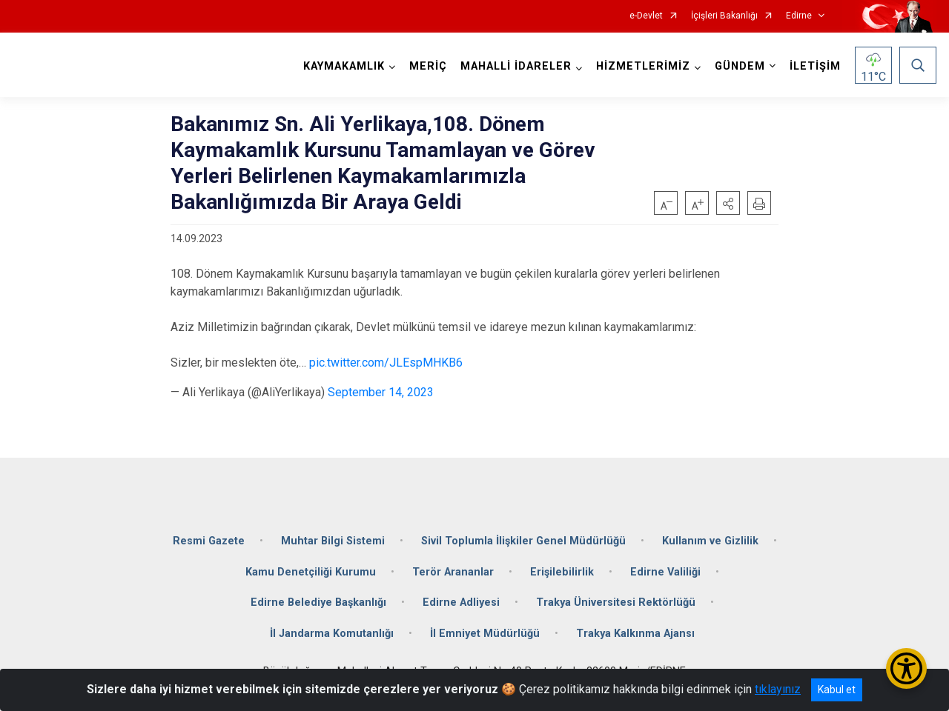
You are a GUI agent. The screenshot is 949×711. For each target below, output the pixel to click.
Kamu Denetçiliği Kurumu (310, 572)
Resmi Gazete (209, 541)
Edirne (799, 16)
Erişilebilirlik (562, 572)
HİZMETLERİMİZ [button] (643, 66)
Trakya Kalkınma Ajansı (635, 633)
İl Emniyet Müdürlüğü (485, 633)
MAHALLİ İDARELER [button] (516, 66)
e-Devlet (646, 16)
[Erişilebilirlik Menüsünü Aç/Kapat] (906, 668)
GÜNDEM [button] (740, 66)
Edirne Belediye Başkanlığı (318, 602)
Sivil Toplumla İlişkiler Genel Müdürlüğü (523, 541)
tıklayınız (778, 689)
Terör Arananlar (453, 572)
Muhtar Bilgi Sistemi (333, 541)
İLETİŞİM (815, 66)
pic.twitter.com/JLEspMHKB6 (386, 363)
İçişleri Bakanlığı (724, 16)
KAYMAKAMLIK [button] (344, 66)
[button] (728, 203)
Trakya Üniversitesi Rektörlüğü (615, 602)
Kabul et (837, 689)
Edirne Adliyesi (461, 602)
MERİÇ (428, 66)
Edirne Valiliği (665, 572)
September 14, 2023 (381, 392)
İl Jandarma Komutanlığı (332, 633)
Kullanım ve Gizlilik (710, 541)
